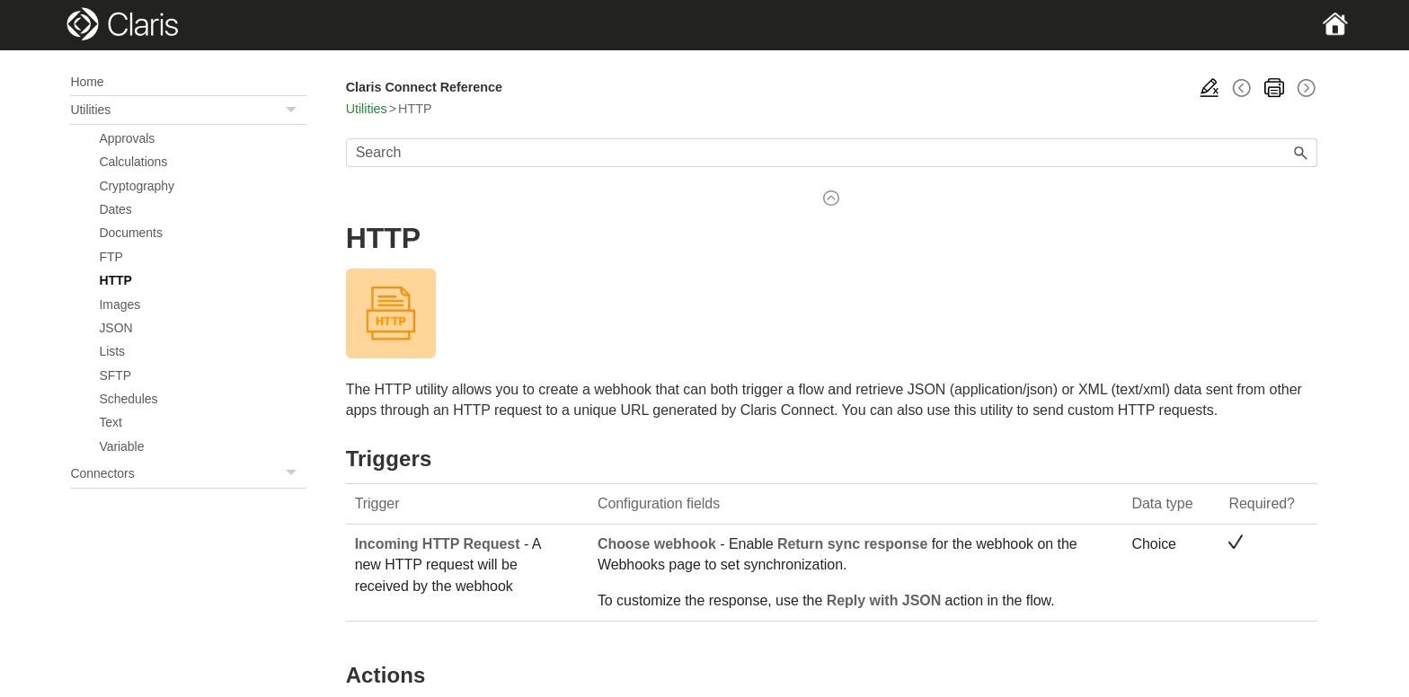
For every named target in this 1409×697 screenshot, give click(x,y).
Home (86, 82)
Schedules (128, 399)
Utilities (188, 110)
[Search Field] (831, 152)
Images (119, 304)
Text (110, 422)
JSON (115, 328)
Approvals (127, 138)
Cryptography (136, 186)
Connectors (188, 474)
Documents (130, 232)
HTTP (115, 280)
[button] (293, 109)
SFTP (115, 375)
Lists (112, 351)
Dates (115, 209)
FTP (110, 257)
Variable (121, 446)
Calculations (133, 161)
